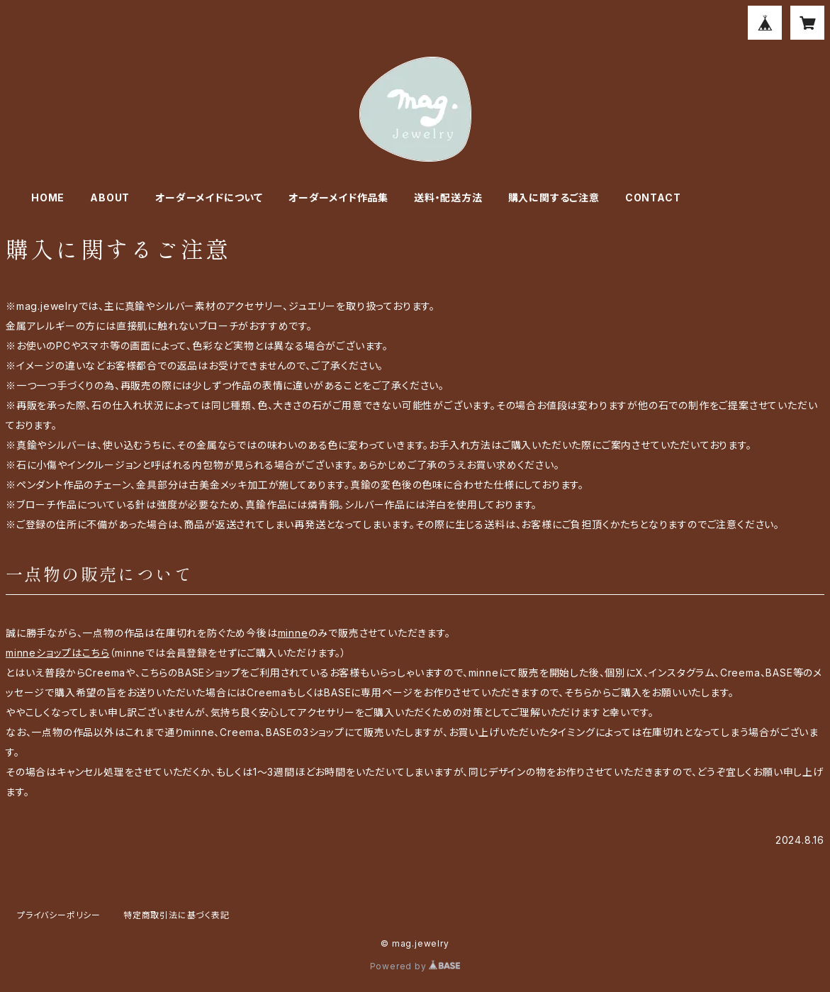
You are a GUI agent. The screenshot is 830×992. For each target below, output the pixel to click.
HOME (48, 197)
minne (293, 633)
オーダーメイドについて (209, 197)
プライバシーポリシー (59, 915)
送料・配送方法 (448, 197)
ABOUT (110, 197)
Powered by (415, 966)
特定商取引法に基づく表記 (176, 915)
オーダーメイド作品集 (338, 197)
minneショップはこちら (57, 653)
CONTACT (653, 197)
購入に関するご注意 (554, 197)
